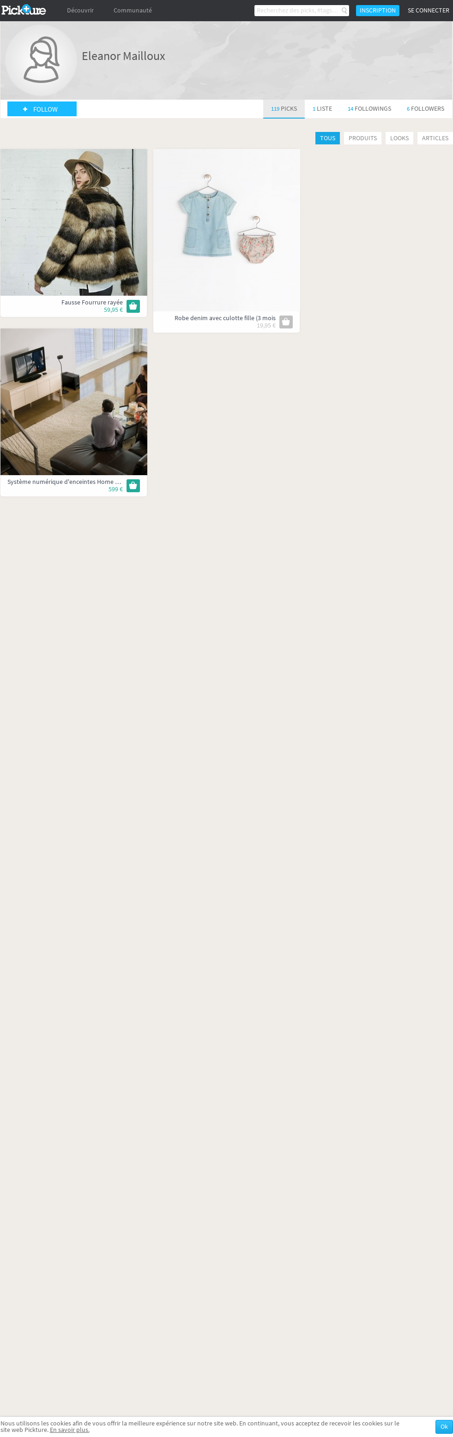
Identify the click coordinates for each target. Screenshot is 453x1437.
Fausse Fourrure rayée (92, 302)
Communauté (133, 10)
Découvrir (80, 10)
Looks (399, 138)
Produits (363, 138)
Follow (45, 109)
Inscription (378, 10)
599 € (116, 489)
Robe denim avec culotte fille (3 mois (225, 318)
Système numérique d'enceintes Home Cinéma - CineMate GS (91, 481)
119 (284, 108)
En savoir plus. (70, 1429)
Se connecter (428, 10)
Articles (435, 138)
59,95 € (113, 309)
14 (369, 108)
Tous (327, 138)
